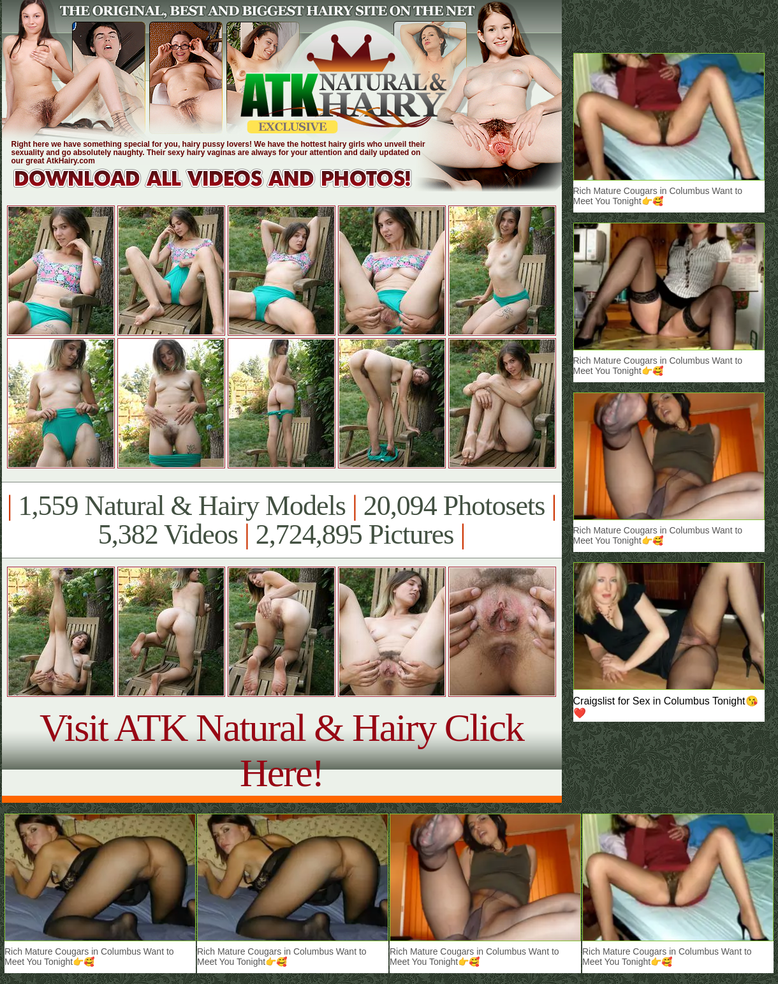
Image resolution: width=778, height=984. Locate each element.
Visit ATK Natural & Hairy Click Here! (282, 750)
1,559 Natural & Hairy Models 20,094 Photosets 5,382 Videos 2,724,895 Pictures (281, 520)
